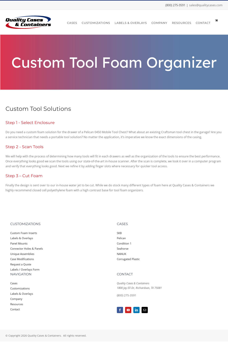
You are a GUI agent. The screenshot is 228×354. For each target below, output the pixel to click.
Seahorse (122, 248)
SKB (119, 233)
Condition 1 (124, 243)
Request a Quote (20, 264)
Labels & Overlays (21, 238)
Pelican (121, 238)
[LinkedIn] (136, 310)
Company (16, 299)
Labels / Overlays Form (25, 269)
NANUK (121, 254)
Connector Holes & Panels (26, 248)
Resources (16, 304)
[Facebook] (120, 310)
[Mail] (145, 310)
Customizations (20, 288)
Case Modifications (22, 259)
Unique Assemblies (22, 254)
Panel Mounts (18, 243)
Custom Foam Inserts (23, 233)
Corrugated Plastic (128, 259)
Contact (15, 309)
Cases (13, 283)
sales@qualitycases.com (206, 5)
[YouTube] (128, 310)
